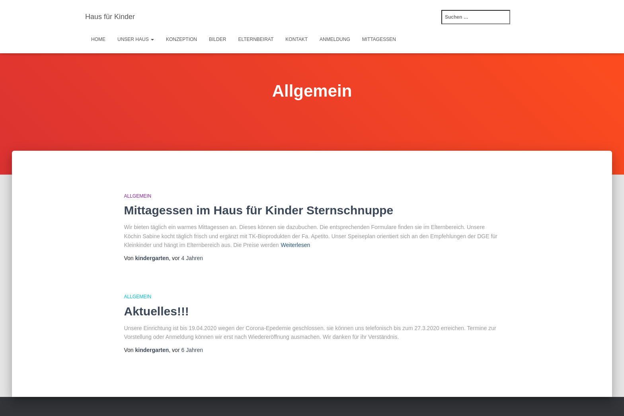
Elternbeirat (255, 39)
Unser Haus (135, 39)
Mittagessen (379, 39)
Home (98, 39)
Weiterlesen (295, 245)
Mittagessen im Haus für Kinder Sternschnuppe (259, 210)
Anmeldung (335, 39)
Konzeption (181, 39)
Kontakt (296, 39)
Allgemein (138, 196)
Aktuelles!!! (156, 311)
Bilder (217, 39)
